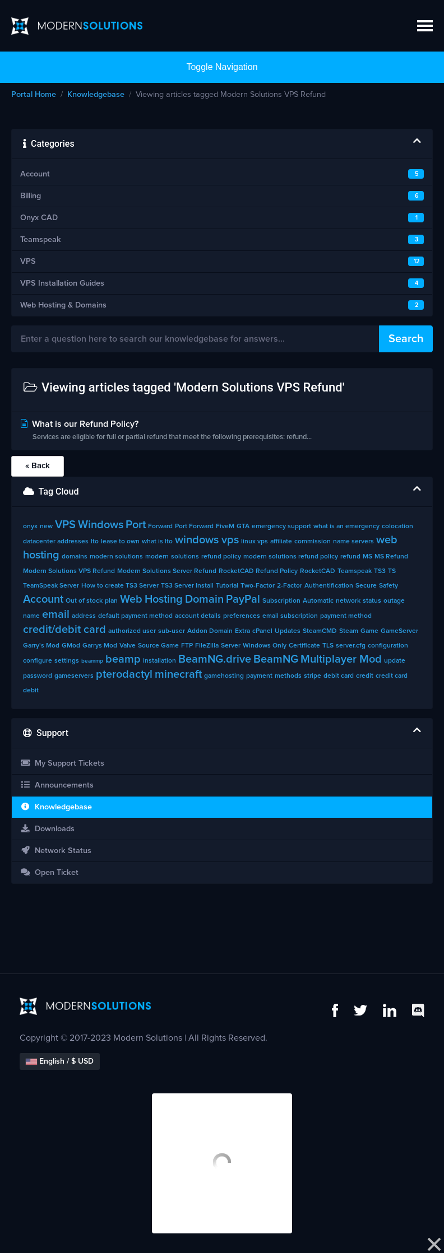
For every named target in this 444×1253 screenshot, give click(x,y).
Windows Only (264, 645)
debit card (338, 676)
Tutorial (227, 586)
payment (259, 676)
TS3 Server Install (187, 586)
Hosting (164, 599)
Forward (160, 526)
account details (198, 616)
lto (95, 541)
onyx (30, 526)
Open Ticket (49, 872)
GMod (71, 645)
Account (43, 599)
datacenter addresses (56, 541)
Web (131, 599)
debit (31, 690)
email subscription (290, 616)
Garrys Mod (99, 645)
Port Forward (194, 526)
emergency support (281, 526)
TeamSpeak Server (51, 586)
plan (111, 601)
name (31, 616)
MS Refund (391, 556)
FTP (187, 645)
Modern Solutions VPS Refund (69, 571)
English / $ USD (60, 1061)
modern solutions (116, 556)
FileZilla (207, 645)
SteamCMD (320, 631)
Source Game (158, 645)
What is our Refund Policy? (221, 431)
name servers (353, 541)
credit (364, 676)
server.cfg (351, 645)
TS (392, 571)
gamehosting (224, 676)
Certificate (304, 645)
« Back (37, 466)
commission (312, 541)
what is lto (157, 541)
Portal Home (33, 95)
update (394, 661)
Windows (100, 524)
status (372, 601)
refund (350, 556)
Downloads (47, 829)
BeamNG (275, 659)
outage (394, 601)
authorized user (132, 631)
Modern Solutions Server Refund (166, 571)
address (84, 616)
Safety (388, 586)
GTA (243, 526)
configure (37, 661)
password (37, 676)
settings (66, 661)
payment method (346, 616)
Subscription (281, 601)
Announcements (57, 785)
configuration (388, 645)
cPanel (262, 631)
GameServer (399, 631)
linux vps (254, 541)
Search (405, 338)
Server (230, 645)
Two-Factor (257, 586)
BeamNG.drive (214, 659)
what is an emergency (346, 526)
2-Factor (289, 586)
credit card (392, 676)
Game (369, 631)
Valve (127, 645)
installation (159, 661)
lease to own (120, 541)
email (56, 614)
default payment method (135, 616)
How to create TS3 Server (120, 586)
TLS (328, 645)
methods (288, 676)
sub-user (171, 631)
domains (74, 556)
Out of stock (84, 601)
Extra (242, 631)
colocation (397, 526)
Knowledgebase (95, 95)
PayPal (243, 599)
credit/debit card (64, 629)
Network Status (55, 850)
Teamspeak (354, 571)
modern (157, 556)
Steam (348, 631)
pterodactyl (124, 674)
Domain (204, 599)
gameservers (74, 676)
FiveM (225, 526)
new (46, 526)
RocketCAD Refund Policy (258, 571)
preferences (241, 616)
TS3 (380, 571)
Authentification (328, 586)
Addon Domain (210, 631)
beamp (123, 659)
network (348, 601)
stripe (312, 676)
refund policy (221, 556)
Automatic (318, 601)
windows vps (207, 540)
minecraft (178, 674)
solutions (185, 556)
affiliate (281, 541)
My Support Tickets (62, 763)
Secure (366, 586)
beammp (92, 661)
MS (367, 556)
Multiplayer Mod (341, 659)
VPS (65, 524)
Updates (287, 631)
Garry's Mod (41, 645)
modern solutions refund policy (290, 556)
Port (136, 524)
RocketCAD (317, 571)
